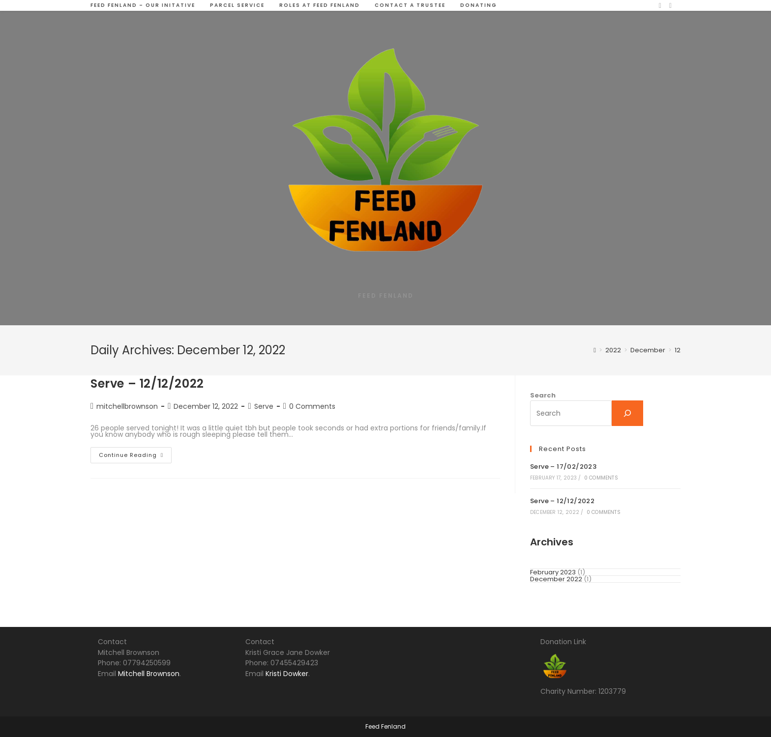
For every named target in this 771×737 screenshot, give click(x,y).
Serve (263, 406)
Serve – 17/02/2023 (563, 466)
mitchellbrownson (127, 406)
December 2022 (556, 579)
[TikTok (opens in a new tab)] (670, 5)
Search (543, 395)
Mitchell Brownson (148, 674)
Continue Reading (135, 457)
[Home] (594, 350)
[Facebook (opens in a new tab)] (660, 5)
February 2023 (553, 572)
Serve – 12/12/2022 (147, 383)
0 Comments (312, 406)
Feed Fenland (385, 726)
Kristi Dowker (287, 674)
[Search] (627, 413)
